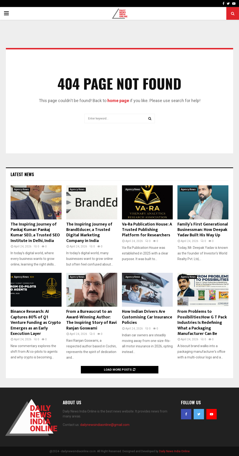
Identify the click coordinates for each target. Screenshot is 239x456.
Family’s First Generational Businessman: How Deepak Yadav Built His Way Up (202, 230)
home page (118, 100)
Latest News (22, 174)
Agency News (21, 189)
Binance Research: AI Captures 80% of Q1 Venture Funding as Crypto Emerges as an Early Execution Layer (36, 322)
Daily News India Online (174, 451)
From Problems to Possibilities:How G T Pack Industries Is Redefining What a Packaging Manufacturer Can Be (202, 322)
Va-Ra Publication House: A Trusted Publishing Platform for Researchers (147, 230)
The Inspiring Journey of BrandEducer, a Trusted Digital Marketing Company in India (89, 232)
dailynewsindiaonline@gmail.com (104, 425)
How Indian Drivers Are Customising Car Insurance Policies (147, 317)
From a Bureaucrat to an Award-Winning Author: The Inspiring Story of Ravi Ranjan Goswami (91, 320)
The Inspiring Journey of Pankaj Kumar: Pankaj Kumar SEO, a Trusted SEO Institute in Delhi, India (35, 232)
